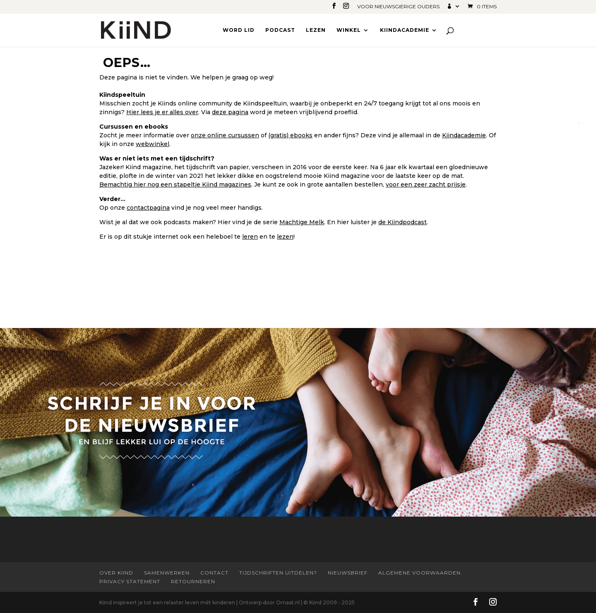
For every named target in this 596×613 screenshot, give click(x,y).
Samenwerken (167, 573)
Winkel (348, 30)
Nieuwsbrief (348, 573)
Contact (214, 573)
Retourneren (193, 581)
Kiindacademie (404, 30)
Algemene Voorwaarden (419, 573)
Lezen (316, 30)
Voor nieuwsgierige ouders (398, 7)
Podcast (280, 30)
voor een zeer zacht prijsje (426, 184)
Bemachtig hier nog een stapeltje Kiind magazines (175, 184)
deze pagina (230, 112)
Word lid (239, 30)
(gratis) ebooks (290, 135)
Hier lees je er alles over (162, 112)
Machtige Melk (301, 222)
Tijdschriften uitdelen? (278, 573)
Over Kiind (116, 573)
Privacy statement (129, 581)
